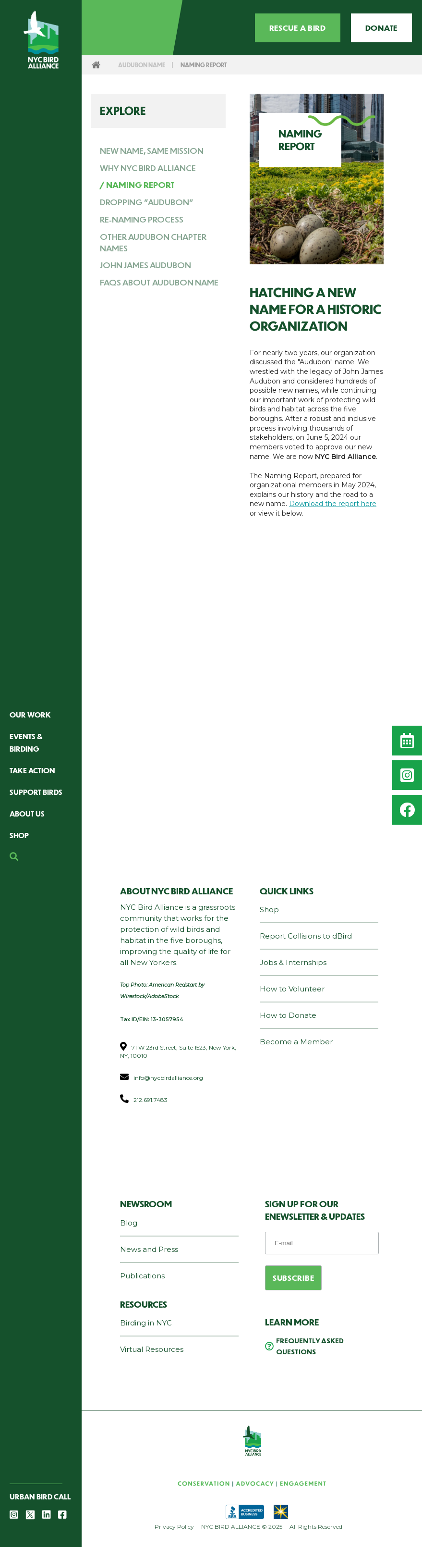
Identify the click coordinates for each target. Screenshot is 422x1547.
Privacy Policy (174, 1526)
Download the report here (332, 503)
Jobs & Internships (293, 962)
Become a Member (296, 1041)
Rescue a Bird (297, 28)
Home (96, 65)
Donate (381, 28)
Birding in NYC (146, 1322)
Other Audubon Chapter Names (153, 242)
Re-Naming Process (141, 219)
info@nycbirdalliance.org (168, 1077)
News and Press (149, 1249)
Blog (128, 1222)
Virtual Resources (151, 1349)
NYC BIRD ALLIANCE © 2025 (241, 1526)
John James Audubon (145, 265)
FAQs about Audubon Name (159, 282)
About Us (27, 813)
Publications (142, 1275)
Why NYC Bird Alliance (148, 167)
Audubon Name (143, 65)
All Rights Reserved (315, 1526)
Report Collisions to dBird (306, 936)
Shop (19, 835)
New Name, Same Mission (152, 150)
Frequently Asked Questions (310, 1346)
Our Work (30, 714)
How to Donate (288, 1015)
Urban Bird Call (40, 1496)
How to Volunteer (292, 988)
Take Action (32, 770)
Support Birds (36, 791)
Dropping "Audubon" (146, 202)
